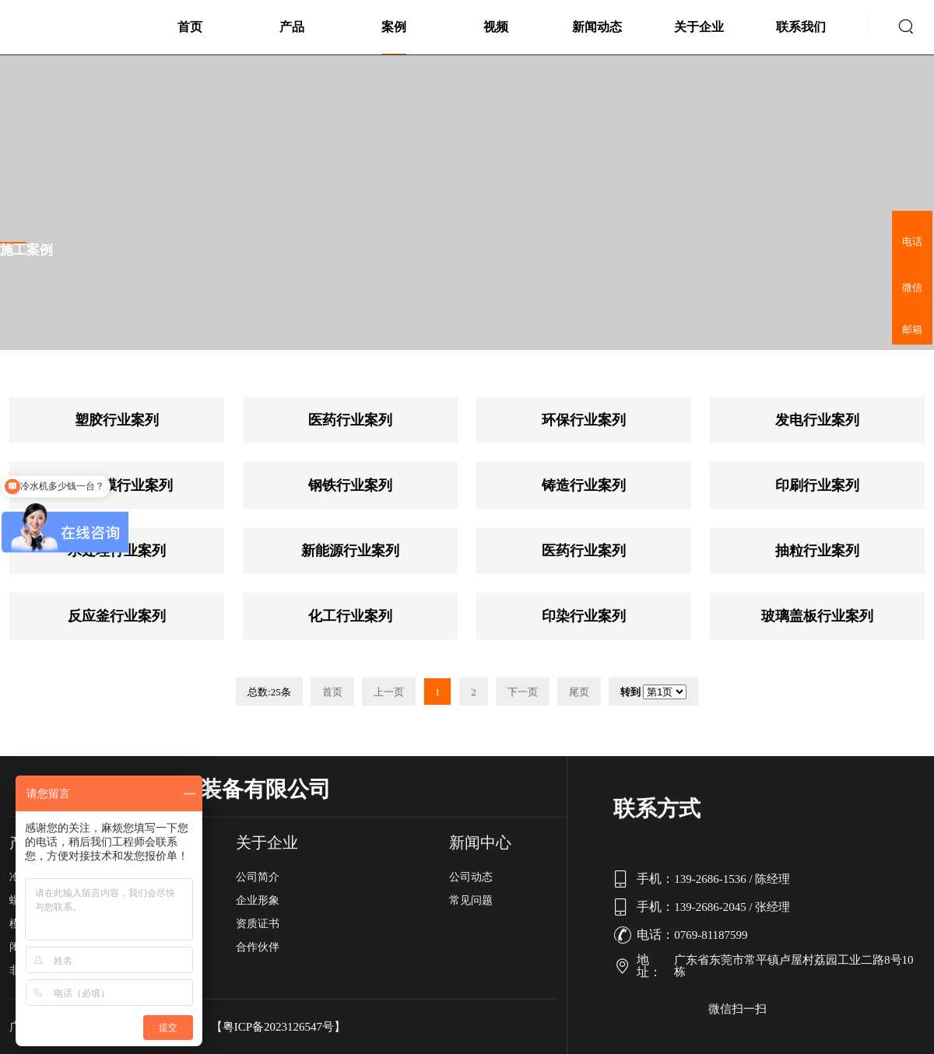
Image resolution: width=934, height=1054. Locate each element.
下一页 (522, 692)
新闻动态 (597, 26)
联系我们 (801, 26)
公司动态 (471, 877)
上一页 (389, 692)
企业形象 (257, 900)
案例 (393, 26)
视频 (495, 26)
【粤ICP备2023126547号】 (278, 1027)
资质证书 (257, 924)
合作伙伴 (257, 947)
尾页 (579, 692)
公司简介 (257, 877)
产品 (291, 26)
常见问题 (471, 900)
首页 (189, 26)
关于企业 (699, 26)
